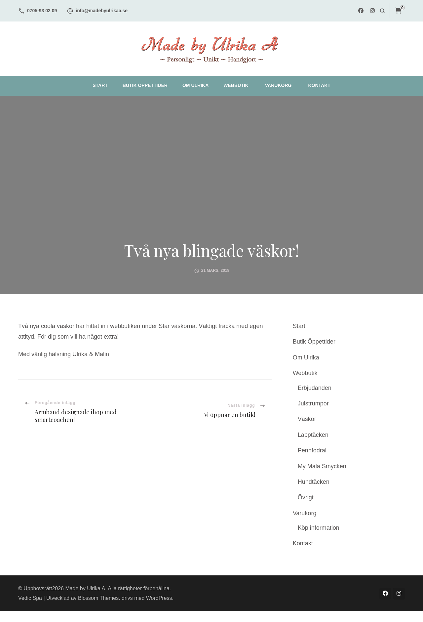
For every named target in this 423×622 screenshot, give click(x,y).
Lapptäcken (313, 435)
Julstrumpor (313, 403)
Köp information (318, 527)
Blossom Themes (98, 598)
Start (100, 85)
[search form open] (382, 10)
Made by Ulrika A (85, 588)
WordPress (159, 598)
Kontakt (319, 85)
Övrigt (306, 497)
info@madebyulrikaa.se (102, 10)
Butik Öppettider (145, 85)
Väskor (307, 419)
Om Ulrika (195, 85)
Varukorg (278, 85)
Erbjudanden (314, 388)
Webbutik (235, 85)
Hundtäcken (313, 481)
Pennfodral (312, 450)
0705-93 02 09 (42, 10)
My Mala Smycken (322, 466)
